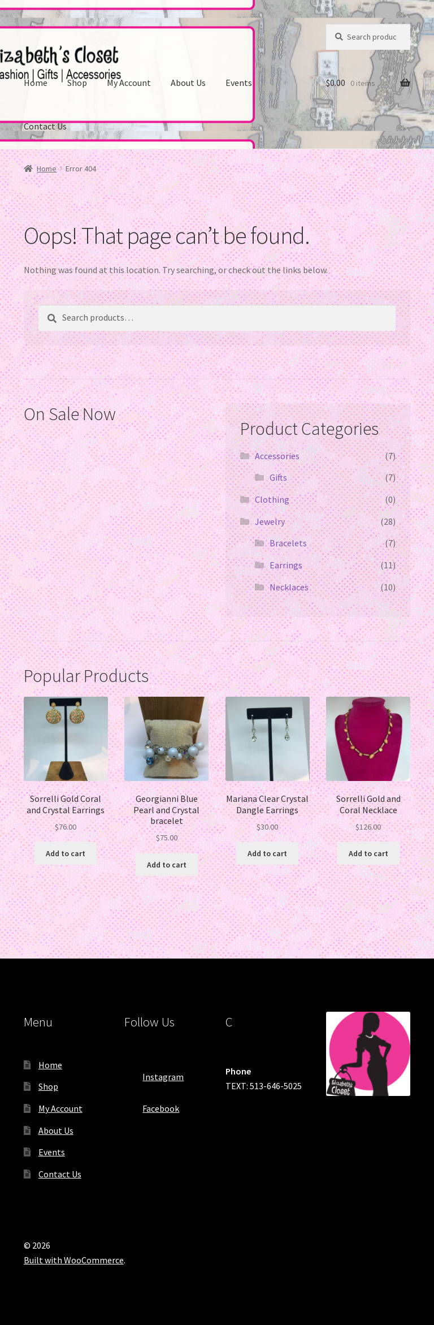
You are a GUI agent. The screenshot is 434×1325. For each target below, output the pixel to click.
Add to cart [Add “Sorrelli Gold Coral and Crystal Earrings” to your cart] (65, 853)
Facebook (151, 1105)
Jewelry (270, 521)
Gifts (278, 477)
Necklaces (289, 587)
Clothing (272, 499)
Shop (77, 82)
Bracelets (288, 543)
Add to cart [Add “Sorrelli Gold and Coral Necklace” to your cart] (368, 853)
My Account (129, 82)
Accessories (277, 455)
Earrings (286, 565)
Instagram (154, 1073)
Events (238, 82)
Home (35, 82)
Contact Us (45, 126)
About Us (188, 82)
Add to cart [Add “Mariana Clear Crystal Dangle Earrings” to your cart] (267, 853)
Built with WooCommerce (74, 1260)
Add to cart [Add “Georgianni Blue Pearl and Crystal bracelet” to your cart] (166, 865)
